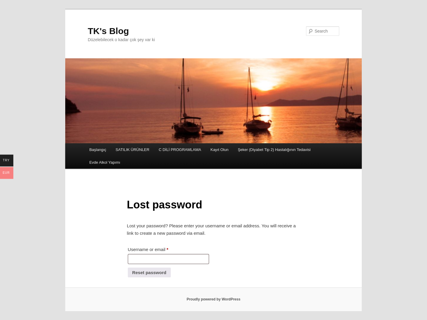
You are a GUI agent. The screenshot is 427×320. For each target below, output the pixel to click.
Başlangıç (97, 149)
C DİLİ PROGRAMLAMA (180, 149)
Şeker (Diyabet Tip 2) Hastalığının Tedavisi (274, 149)
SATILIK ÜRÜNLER (132, 149)
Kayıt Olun (220, 149)
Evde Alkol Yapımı (104, 162)
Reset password (149, 272)
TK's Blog (108, 31)
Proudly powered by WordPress (213, 299)
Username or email (157, 248)
